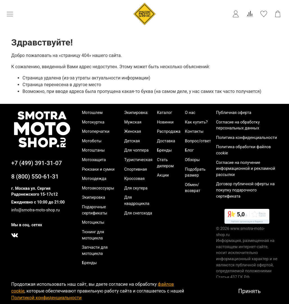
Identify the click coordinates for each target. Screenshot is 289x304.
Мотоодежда (94, 178)
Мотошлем (92, 112)
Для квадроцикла (137, 200)
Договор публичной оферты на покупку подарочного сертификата (245, 190)
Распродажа (168, 131)
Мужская (132, 122)
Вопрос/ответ (198, 141)
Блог (189, 150)
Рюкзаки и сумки (98, 169)
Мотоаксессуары (98, 188)
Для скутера (136, 188)
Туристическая (138, 159)
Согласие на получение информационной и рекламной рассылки (245, 168)
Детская (132, 141)
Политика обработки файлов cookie (243, 150)
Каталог (164, 112)
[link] (246, 217)
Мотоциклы (93, 222)
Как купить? (196, 122)
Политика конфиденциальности (246, 137)
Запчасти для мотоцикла (95, 250)
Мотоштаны (93, 150)
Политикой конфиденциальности (46, 297)
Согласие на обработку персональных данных (238, 125)
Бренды (89, 262)
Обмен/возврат (192, 187)
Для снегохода (138, 213)
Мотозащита (94, 159)
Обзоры (192, 159)
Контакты (194, 131)
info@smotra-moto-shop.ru (35, 210)
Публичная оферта (233, 112)
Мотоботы (92, 141)
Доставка (166, 141)
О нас (190, 112)
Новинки (165, 122)
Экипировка (93, 197)
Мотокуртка (93, 122)
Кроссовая (134, 178)
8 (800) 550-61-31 (35, 176)
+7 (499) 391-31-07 (36, 163)
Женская (132, 131)
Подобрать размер (195, 172)
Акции (163, 175)
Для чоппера (136, 150)
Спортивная (135, 169)
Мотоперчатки (95, 131)
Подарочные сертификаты (94, 210)
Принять (249, 291)
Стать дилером (165, 162)
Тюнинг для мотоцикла (93, 235)
